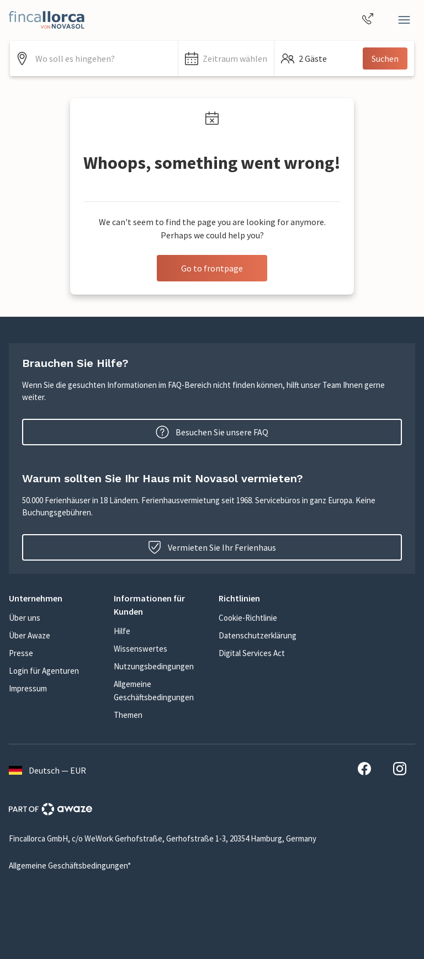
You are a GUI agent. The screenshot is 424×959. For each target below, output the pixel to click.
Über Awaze (29, 635)
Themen (128, 715)
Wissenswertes (140, 648)
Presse (21, 653)
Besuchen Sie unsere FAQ (212, 432)
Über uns (24, 617)
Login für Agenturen (44, 670)
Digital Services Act (252, 653)
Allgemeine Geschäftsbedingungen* (70, 865)
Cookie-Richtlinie (248, 617)
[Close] (404, 20)
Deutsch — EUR (47, 770)
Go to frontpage (212, 268)
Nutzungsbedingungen (154, 666)
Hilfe (122, 631)
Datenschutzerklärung (257, 635)
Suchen (385, 58)
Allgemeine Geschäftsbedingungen (154, 690)
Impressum (28, 688)
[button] (226, 58)
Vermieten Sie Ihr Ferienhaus (212, 547)
